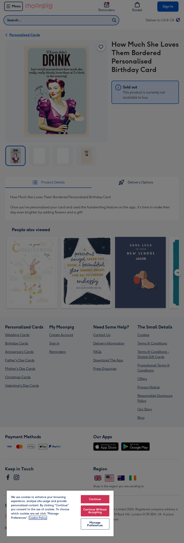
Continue (95, 499)
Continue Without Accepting (95, 511)
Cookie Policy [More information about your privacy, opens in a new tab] (38, 517)
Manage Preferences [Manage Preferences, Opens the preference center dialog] (95, 524)
